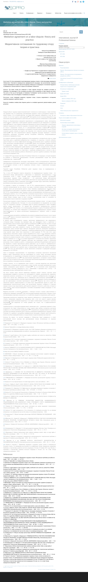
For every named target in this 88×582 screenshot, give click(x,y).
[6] (4, 343)
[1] (4, 323)
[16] (4, 384)
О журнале (61, 43)
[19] (4, 396)
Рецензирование (64, 67)
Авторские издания (65, 120)
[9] (4, 354)
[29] (4, 440)
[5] (4, 339)
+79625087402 (12, 1)
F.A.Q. (61, 108)
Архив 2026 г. (63, 96)
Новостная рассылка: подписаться (69, 110)
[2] (4, 327)
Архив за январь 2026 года (68, 98)
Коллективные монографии (67, 122)
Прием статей (65, 91)
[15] (4, 381)
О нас (14, 13)
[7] (4, 347)
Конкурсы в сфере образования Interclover (71, 115)
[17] (4, 388)
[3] (4, 329)
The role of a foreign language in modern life (47, 569)
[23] (4, 414)
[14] (4, 377)
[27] (4, 432)
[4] (4, 335)
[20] (4, 400)
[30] (4, 444)
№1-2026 (62, 54)
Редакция (62, 103)
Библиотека (58, 13)
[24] (4, 418)
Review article (52, 78)
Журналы (39, 13)
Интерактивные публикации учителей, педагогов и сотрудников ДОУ (70, 85)
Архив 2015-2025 (64, 93)
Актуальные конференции (67, 89)
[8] (4, 351)
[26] (4, 428)
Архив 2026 (62, 51)
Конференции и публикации (66, 82)
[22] (4, 410)
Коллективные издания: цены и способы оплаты (72, 134)
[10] (4, 358)
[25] (4, 424)
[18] (4, 392)
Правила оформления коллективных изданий (71, 125)
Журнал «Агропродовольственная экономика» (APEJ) (72, 71)
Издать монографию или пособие (73, 13)
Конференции (29, 13)
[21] (4, 406)
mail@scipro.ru (20, 1)
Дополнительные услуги (65, 137)
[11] (4, 362)
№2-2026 (62, 56)
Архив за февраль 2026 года (69, 101)
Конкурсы (48, 13)
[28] (4, 436)
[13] (4, 372)
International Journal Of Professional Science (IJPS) (71, 79)
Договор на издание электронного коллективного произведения (71, 130)
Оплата (21, 13)
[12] (4, 366)
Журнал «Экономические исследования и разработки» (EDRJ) (71, 75)
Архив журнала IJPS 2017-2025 (66, 49)
